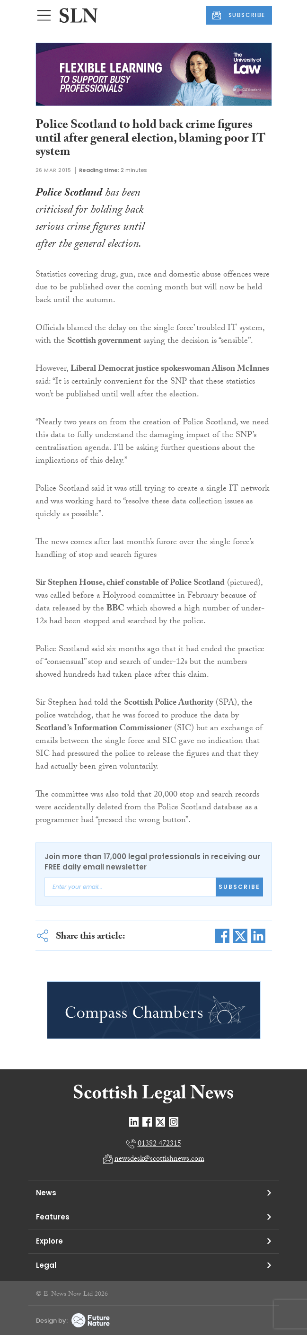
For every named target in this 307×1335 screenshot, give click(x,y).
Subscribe (239, 887)
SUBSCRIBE (238, 15)
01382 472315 (159, 1144)
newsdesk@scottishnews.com (159, 1159)
